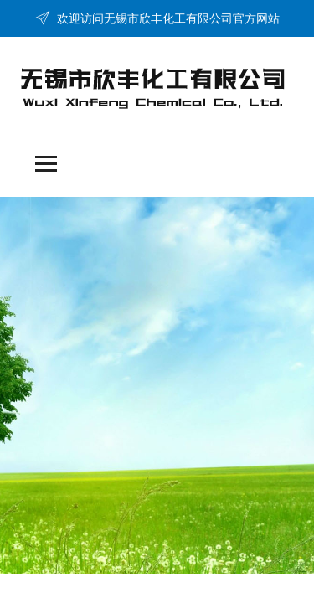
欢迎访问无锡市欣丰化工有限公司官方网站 (157, 18)
